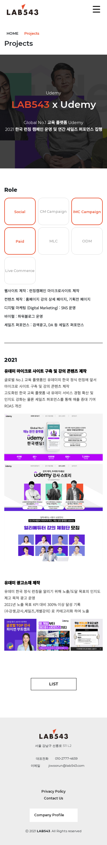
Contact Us (53, 798)
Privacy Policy (53, 791)
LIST (53, 684)
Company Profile (49, 815)
